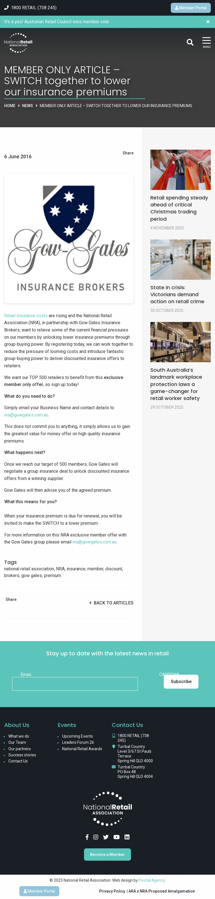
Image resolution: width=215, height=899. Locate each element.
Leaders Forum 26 (78, 742)
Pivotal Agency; (152, 880)
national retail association (29, 568)
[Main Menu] (206, 43)
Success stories (22, 755)
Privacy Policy (112, 891)
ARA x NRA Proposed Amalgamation (161, 891)
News (27, 105)
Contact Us (18, 761)
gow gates (31, 575)
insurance (76, 568)
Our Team (17, 742)
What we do (18, 736)
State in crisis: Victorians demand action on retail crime (177, 294)
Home (9, 105)
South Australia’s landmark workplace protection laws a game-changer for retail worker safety (176, 384)
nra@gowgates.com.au (26, 415)
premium (52, 575)
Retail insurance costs (26, 315)
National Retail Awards (82, 749)
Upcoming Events (77, 736)
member (95, 568)
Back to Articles (111, 603)
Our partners (19, 749)
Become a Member (107, 854)
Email (25, 674)
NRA (60, 568)
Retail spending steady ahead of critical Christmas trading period (179, 208)
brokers (11, 575)
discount (113, 568)
